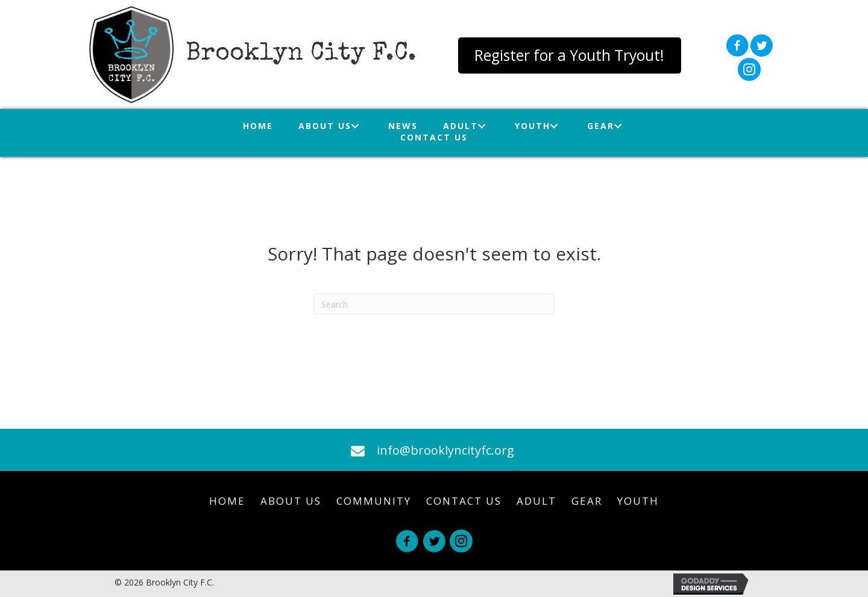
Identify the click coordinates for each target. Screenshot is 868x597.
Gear (586, 501)
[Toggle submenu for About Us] (355, 126)
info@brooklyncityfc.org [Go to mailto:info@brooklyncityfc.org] (445, 450)
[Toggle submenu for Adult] (482, 126)
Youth (638, 501)
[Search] (434, 304)
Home (227, 501)
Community (373, 501)
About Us (290, 501)
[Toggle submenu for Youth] (554, 126)
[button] (569, 55)
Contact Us (464, 501)
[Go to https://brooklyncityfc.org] (254, 54)
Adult (536, 501)
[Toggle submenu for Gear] (618, 126)
